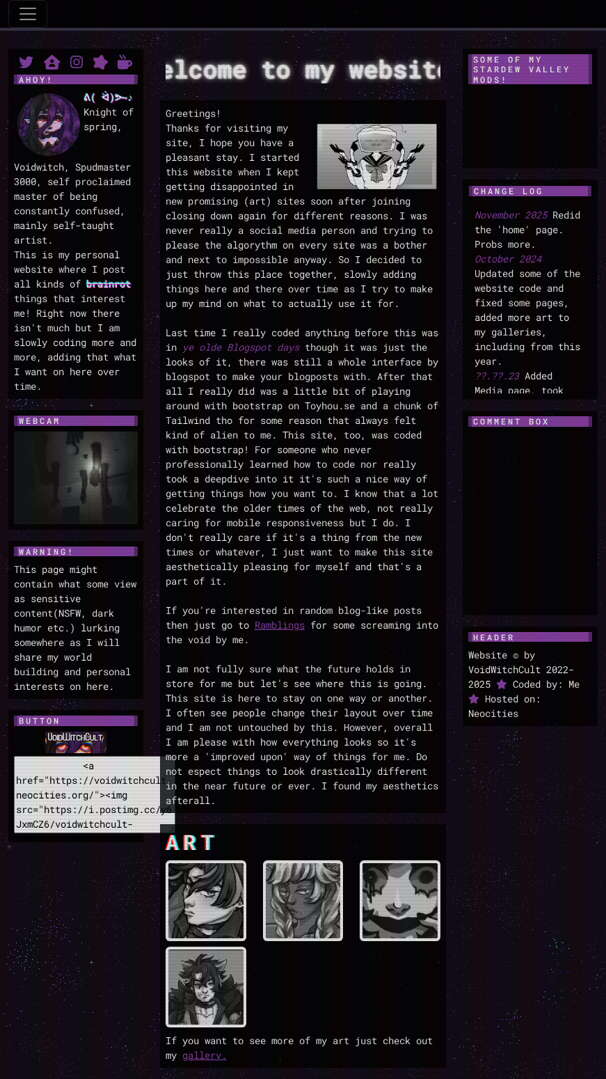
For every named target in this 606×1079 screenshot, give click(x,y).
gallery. (204, 1055)
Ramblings (280, 624)
